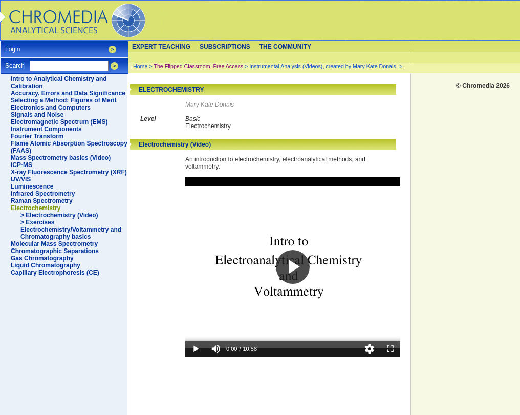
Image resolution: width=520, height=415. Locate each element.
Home (140, 66)
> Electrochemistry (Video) (59, 215)
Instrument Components (46, 129)
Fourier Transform (37, 136)
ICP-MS (21, 165)
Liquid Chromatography (45, 265)
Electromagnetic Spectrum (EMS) (59, 122)
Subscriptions (225, 46)
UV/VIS (21, 179)
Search (15, 62)
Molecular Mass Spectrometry (54, 243)
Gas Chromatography (42, 258)
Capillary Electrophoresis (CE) (55, 272)
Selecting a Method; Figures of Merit (64, 100)
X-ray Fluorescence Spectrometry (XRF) (69, 172)
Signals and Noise (37, 114)
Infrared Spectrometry (43, 193)
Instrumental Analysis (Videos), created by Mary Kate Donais (322, 66)
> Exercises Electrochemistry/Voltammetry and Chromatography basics (70, 229)
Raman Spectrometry (42, 200)
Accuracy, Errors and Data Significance (68, 93)
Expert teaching (161, 46)
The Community (285, 46)
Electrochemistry (35, 208)
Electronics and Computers (51, 107)
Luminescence (32, 186)
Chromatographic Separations (55, 251)
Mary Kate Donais (209, 104)
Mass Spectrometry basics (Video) (61, 157)
